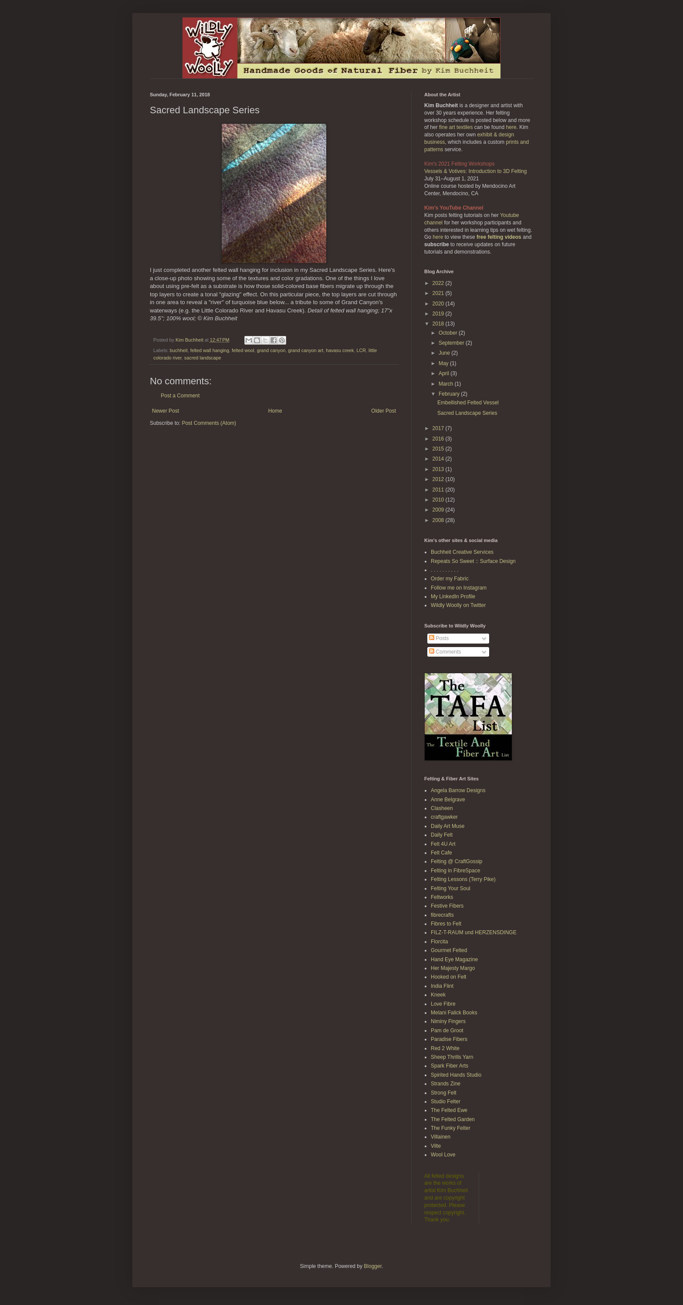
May (444, 363)
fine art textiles (456, 127)
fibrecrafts (442, 915)
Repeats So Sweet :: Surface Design (473, 561)
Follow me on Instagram (459, 588)
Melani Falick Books (454, 1013)
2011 (439, 490)
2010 (439, 500)
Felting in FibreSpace (455, 871)
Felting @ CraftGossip (456, 861)
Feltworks (442, 897)
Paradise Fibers (449, 1039)
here (511, 127)
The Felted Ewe (449, 1110)
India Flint (442, 986)
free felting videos (499, 237)
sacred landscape (202, 357)
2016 (439, 439)
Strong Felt (443, 1093)
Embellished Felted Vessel (468, 403)
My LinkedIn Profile (453, 596)
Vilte (436, 1146)
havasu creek (340, 350)
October (449, 333)
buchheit (179, 350)
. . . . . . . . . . (444, 570)
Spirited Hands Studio (456, 1075)
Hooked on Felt (448, 977)
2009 (439, 510)
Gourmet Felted (449, 950)
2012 (439, 479)
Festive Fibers (447, 906)
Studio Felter (445, 1101)
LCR (361, 350)
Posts (439, 638)
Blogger (373, 1266)
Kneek (438, 995)
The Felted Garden (453, 1119)
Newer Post (165, 411)
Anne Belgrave (448, 800)
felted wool (243, 350)
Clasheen (442, 808)
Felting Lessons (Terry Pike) (463, 879)
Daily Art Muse (447, 826)
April (444, 373)
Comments (445, 652)
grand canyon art (305, 350)
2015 (439, 449)
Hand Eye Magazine (454, 959)
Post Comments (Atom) (209, 423)
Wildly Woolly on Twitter (458, 605)
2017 (439, 428)
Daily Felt (442, 835)
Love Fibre (443, 1004)
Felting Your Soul (450, 888)
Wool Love (443, 1155)
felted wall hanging (209, 350)
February (450, 394)
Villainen (440, 1137)
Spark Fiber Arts (449, 1066)
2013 (439, 469)
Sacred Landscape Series (467, 413)
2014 (439, 459)
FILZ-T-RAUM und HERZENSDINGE (474, 932)
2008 (439, 520)
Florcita (439, 942)
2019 (439, 314)
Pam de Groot (447, 1030)
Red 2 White (445, 1048)
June (445, 353)
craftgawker (444, 817)
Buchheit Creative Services (462, 552)
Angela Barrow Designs (458, 790)
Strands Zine (445, 1084)
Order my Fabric (450, 579)
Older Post (383, 411)
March (447, 384)
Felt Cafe (441, 853)
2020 (439, 304)
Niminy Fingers (448, 1021)
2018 (439, 324)
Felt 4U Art (443, 844)
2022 (439, 283)
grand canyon (271, 350)
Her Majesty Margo (453, 968)
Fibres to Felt (446, 924)
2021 (439, 293)
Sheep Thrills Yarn (452, 1057)
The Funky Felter (450, 1128)
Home (275, 411)
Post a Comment (180, 396)
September (452, 343)
